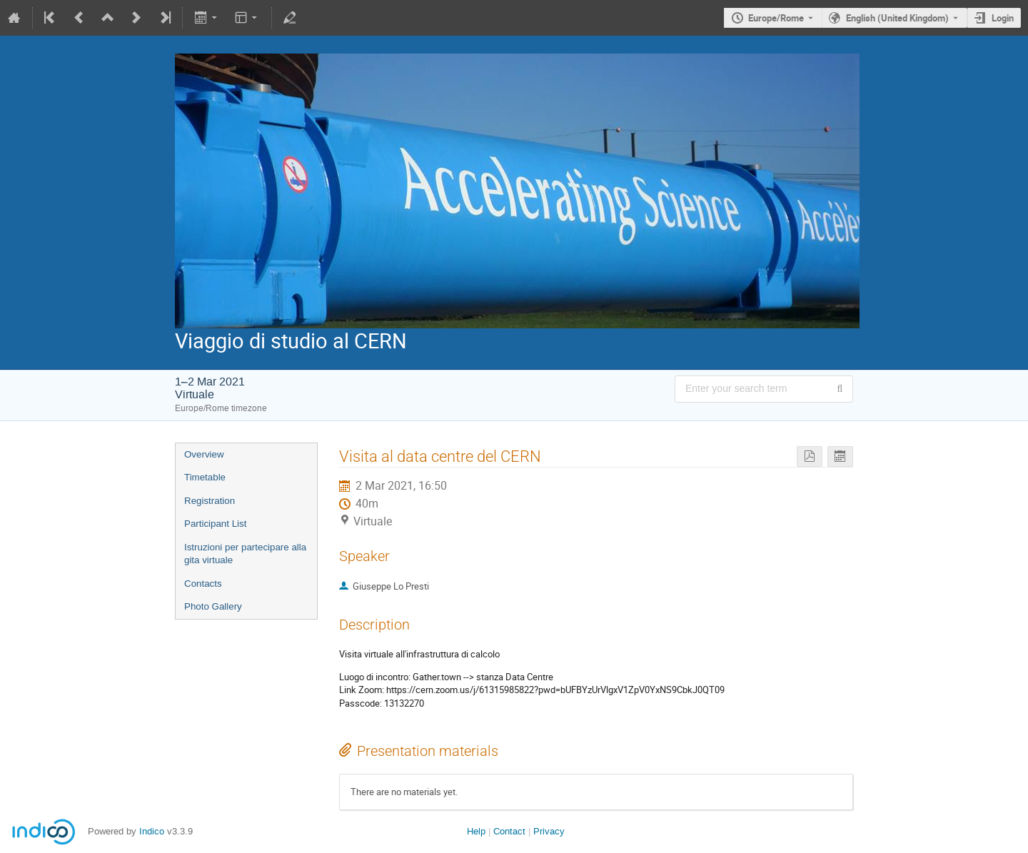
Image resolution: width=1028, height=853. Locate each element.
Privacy (549, 831)
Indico (151, 831)
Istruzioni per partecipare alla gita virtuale (245, 554)
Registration (209, 500)
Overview (204, 454)
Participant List (215, 523)
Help (476, 831)
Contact (509, 831)
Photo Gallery (213, 606)
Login (1003, 17)
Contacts (203, 583)
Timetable (205, 477)
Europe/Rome (776, 17)
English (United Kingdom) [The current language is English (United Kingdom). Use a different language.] (897, 17)
